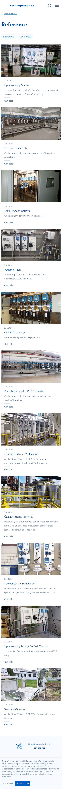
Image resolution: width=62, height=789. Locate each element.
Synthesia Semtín (14, 709)
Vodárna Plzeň (12, 269)
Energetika (8, 36)
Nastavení (7, 783)
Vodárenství (26, 36)
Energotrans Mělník (15, 148)
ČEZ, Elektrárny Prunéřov (18, 516)
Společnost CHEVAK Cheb (19, 583)
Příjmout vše (22, 783)
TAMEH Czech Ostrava (17, 211)
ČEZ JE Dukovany (14, 332)
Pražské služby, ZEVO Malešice (21, 454)
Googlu (26, 769)
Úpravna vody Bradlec (17, 85)
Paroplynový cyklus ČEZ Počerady (23, 391)
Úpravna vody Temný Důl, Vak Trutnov (26, 646)
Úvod (10, 13)
